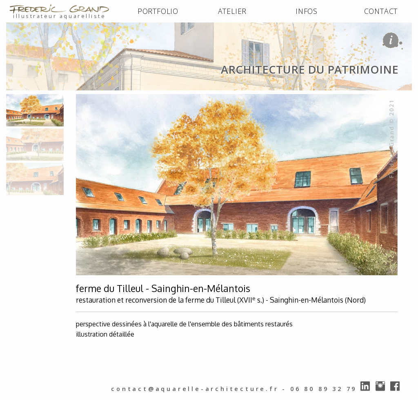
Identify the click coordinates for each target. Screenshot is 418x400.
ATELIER (232, 11)
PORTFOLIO (158, 11)
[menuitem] (158, 11)
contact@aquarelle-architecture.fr (194, 389)
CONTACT (381, 11)
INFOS (307, 11)
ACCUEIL (21, 99)
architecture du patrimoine (114, 99)
